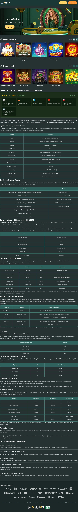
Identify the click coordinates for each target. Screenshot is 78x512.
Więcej (70, 39)
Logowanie (63, 3)
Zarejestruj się (9, 27)
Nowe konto (73, 3)
